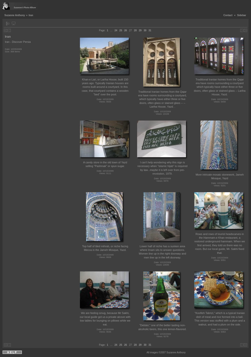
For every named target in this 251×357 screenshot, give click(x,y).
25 (120, 30)
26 (125, 30)
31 (150, 30)
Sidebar (241, 15)
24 (115, 30)
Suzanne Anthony (14, 15)
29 (140, 30)
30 (145, 30)
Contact (227, 15)
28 (135, 30)
